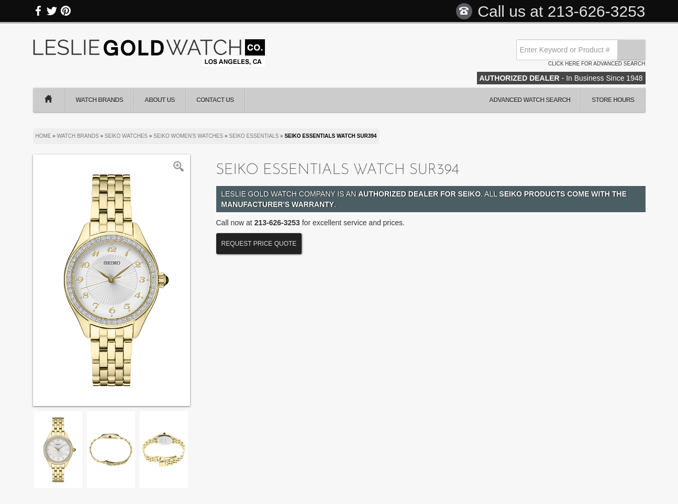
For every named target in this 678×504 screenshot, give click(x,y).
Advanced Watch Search (529, 100)
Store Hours (613, 100)
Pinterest (65, 11)
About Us (160, 100)
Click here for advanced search (596, 64)
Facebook (39, 11)
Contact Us (215, 100)
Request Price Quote (259, 243)
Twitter (52, 11)
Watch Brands (100, 100)
